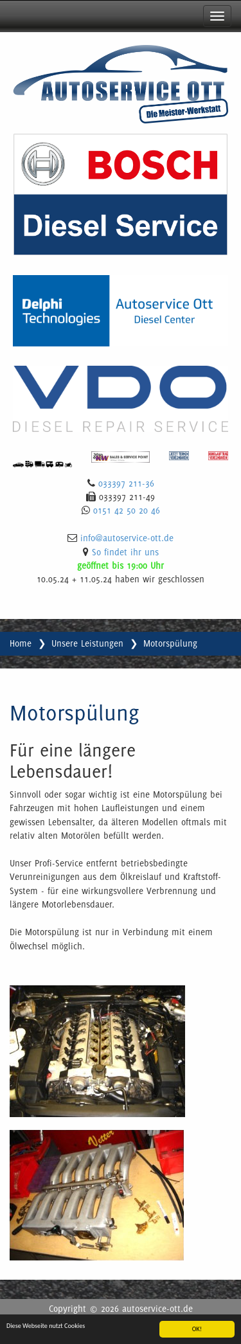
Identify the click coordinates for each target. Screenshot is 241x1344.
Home (20, 643)
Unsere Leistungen (87, 643)
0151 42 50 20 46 (126, 510)
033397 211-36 (126, 483)
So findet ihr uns (125, 552)
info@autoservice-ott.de (127, 538)
